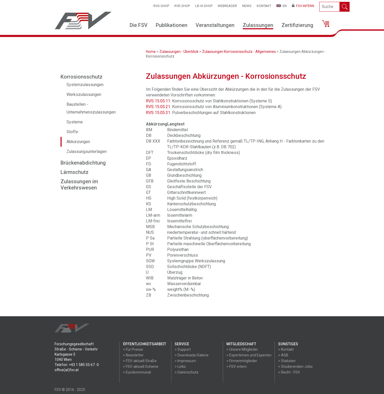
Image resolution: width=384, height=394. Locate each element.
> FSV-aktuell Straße (140, 361)
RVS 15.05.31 (158, 112)
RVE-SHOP (182, 6)
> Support (183, 349)
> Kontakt (286, 349)
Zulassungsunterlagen (87, 151)
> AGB (283, 355)
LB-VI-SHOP (203, 6)
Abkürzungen (78, 141)
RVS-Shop (161, 6)
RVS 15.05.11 (158, 100)
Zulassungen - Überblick (178, 52)
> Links (180, 366)
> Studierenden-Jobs (295, 366)
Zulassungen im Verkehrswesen (79, 184)
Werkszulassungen (84, 94)
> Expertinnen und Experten (248, 355)
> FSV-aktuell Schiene (140, 366)
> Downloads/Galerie (192, 355)
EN (281, 6)
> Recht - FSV (289, 372)
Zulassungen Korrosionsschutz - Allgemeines (239, 52)
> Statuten (287, 361)
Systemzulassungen (85, 84)
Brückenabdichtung (83, 163)
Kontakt (264, 6)
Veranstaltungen (215, 25)
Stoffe (72, 131)
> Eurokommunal (137, 372)
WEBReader (227, 6)
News (247, 6)
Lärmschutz (74, 172)
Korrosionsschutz (81, 77)
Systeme (75, 121)
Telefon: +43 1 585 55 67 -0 (77, 365)
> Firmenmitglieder (241, 361)
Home (151, 52)
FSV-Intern (303, 6)
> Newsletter (133, 355)
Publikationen (171, 25)
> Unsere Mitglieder (242, 349)
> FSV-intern (236, 366)
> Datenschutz (186, 372)
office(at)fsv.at (67, 370)
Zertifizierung (297, 25)
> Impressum (185, 361)
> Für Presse (133, 349)
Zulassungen (258, 25)
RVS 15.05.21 (158, 106)
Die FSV (138, 25)
